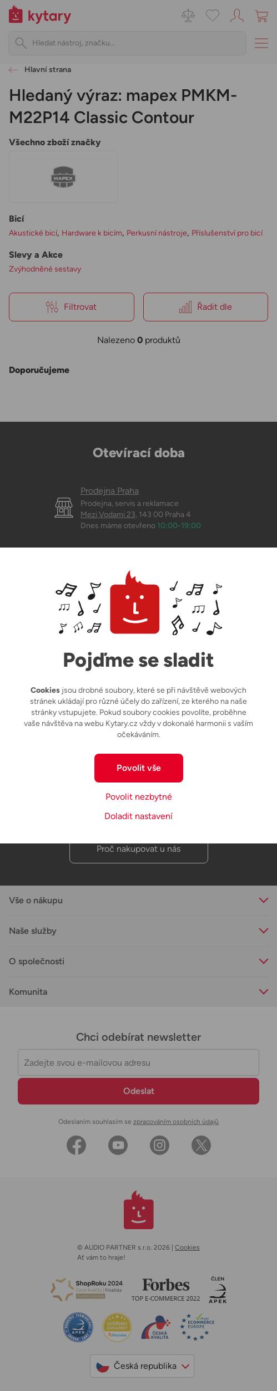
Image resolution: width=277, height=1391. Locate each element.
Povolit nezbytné (138, 796)
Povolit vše (139, 768)
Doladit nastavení (138, 816)
